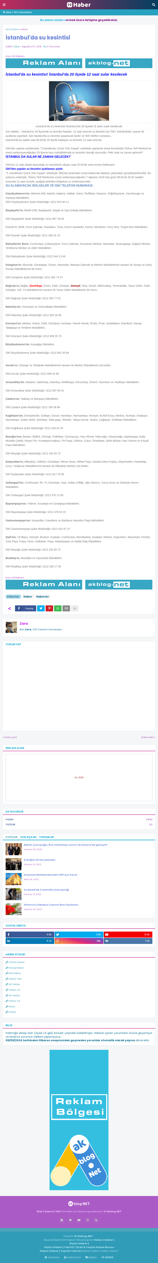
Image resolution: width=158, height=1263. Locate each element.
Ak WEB (79, 777)
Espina (88, 1240)
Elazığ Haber (15, 968)
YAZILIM (79, 824)
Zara (24, 623)
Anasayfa (51, 1257)
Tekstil (68, 1247)
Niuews (48, 1240)
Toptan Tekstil (70, 1251)
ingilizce (39, 1230)
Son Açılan (28, 837)
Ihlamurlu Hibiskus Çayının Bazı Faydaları (51, 905)
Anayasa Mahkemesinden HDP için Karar (50, 875)
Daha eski (147, 737)
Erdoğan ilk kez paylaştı (39, 860)
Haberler (42, 596)
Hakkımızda (72, 1257)
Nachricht (60, 1240)
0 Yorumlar (53, 46)
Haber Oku (14, 979)
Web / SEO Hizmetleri (17, 12)
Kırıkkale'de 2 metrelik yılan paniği (46, 890)
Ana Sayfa (12, 29)
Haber (24, 29)
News (10, 1006)
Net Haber (13, 973)
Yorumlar (46, 837)
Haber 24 (13, 990)
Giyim (73, 1243)
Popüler (11, 837)
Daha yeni (11, 737)
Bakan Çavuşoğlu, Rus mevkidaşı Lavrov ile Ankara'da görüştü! (65, 845)
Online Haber (15, 962)
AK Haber (13, 984)
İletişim (91, 1257)
